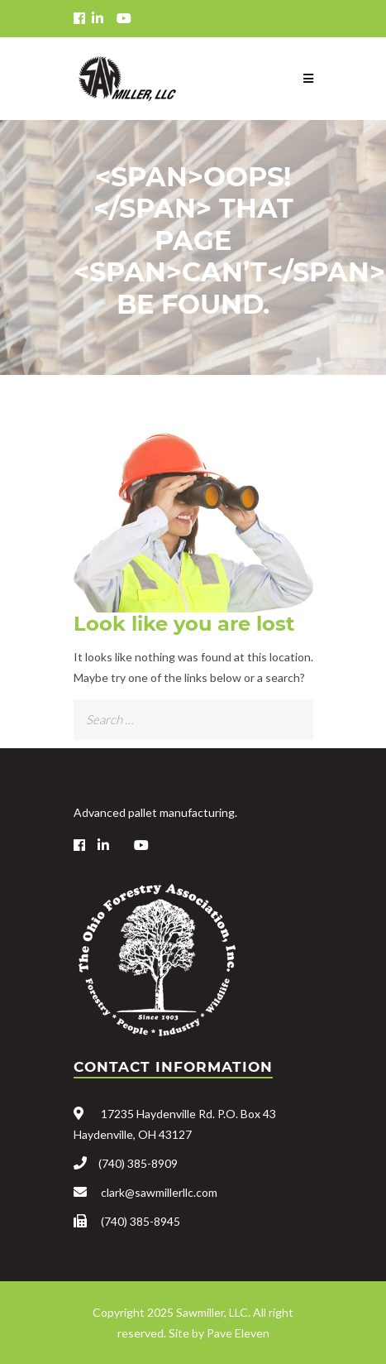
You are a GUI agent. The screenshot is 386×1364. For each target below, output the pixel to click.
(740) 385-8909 (138, 1163)
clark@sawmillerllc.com (159, 1192)
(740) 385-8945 (140, 1221)
